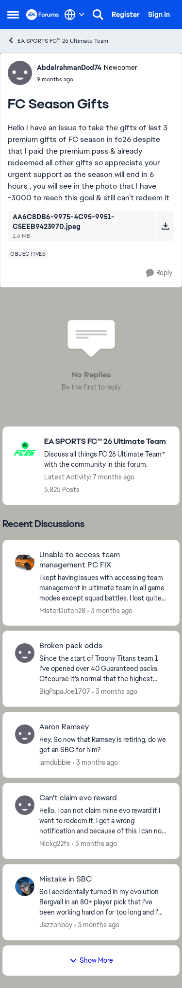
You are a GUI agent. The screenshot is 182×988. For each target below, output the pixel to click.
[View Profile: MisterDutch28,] (24, 562)
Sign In (159, 14)
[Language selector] (74, 14)
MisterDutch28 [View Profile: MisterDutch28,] (62, 610)
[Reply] (159, 273)
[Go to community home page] (42, 14)
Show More (91, 960)
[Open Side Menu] (13, 14)
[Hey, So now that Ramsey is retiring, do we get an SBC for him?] (103, 745)
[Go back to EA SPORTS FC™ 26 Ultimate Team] (106, 442)
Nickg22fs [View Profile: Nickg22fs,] (54, 843)
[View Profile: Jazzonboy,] (24, 886)
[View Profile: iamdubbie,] (24, 734)
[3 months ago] (109, 610)
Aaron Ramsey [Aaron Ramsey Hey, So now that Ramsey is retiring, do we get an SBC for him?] (64, 727)
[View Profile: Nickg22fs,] (24, 805)
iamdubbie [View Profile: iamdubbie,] (55, 762)
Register (126, 14)
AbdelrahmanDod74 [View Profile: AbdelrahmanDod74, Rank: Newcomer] (69, 67)
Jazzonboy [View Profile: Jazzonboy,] (55, 924)
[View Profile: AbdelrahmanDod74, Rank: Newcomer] (20, 73)
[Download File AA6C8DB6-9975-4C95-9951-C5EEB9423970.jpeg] (165, 226)
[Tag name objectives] (28, 253)
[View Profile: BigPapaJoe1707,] (24, 653)
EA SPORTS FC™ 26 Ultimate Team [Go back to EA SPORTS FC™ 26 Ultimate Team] (57, 40)
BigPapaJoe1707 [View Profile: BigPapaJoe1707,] (64, 691)
